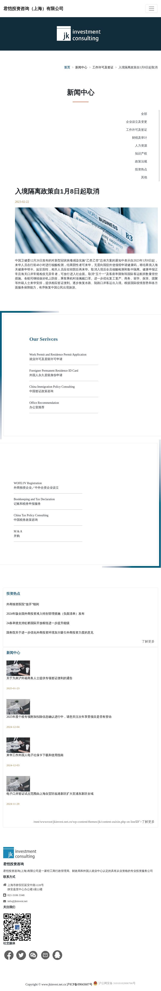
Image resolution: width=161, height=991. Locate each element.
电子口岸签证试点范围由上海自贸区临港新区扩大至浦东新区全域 (49, 793)
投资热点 (141, 169)
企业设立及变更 (136, 121)
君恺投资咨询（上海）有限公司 (33, 8)
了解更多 (148, 641)
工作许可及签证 (102, 67)
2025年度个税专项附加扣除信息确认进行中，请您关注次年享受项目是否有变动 (58, 716)
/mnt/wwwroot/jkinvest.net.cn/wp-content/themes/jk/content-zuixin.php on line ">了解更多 (94, 821)
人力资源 (141, 145)
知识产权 (141, 153)
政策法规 (141, 161)
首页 (67, 67)
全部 (144, 114)
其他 (144, 177)
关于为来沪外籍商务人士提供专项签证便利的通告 (39, 678)
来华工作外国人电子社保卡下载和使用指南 (34, 755)
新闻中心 (81, 67)
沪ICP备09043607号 (79, 984)
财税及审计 (139, 137)
